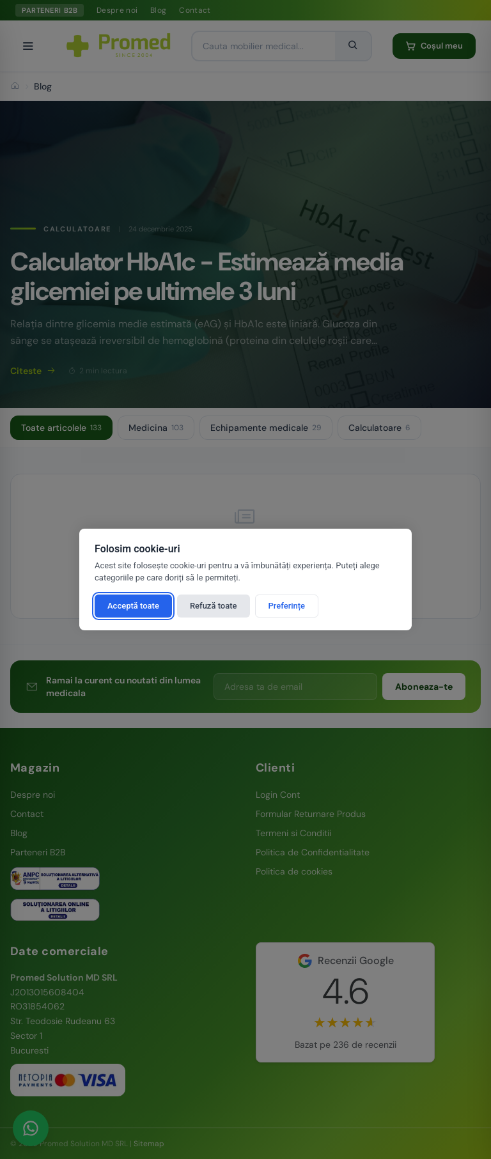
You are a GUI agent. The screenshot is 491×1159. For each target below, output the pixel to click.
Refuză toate (213, 606)
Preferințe (287, 606)
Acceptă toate (133, 606)
